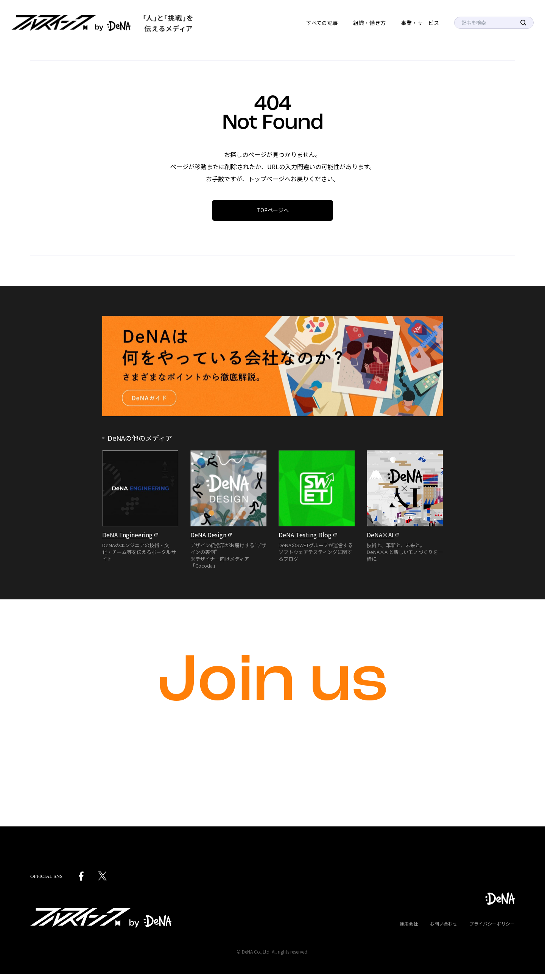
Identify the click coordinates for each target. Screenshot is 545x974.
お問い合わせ (443, 923)
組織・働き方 (369, 22)
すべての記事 (322, 22)
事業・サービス (420, 22)
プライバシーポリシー (492, 923)
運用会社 (409, 923)
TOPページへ (273, 210)
